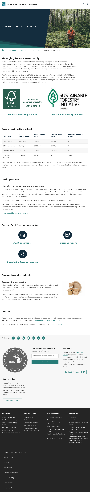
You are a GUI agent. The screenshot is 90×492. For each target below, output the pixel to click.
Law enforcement (75, 420)
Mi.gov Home (8, 457)
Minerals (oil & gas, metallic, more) (56, 430)
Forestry (36, 50)
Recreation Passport (31, 423)
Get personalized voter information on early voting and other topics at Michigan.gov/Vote (78, 439)
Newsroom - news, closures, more (78, 433)
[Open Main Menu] (87, 4)
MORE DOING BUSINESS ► (55, 440)
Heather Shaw (56, 324)
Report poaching (7, 430)
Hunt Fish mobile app (9, 427)
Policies (6, 462)
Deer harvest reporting (9, 420)
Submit (45, 362)
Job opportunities (12, 400)
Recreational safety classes (11, 433)
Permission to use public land (55, 418)
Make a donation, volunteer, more (78, 424)
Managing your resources (18, 50)
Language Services (10, 488)
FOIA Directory (9, 478)
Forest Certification (52, 50)
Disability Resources (11, 473)
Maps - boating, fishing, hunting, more (77, 428)
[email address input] (45, 356)
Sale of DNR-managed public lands (54, 423)
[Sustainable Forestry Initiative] (67, 102)
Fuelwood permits (30, 428)
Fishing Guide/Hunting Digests (9, 424)
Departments (8, 483)
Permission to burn (30, 425)
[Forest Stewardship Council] (22, 102)
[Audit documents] (22, 237)
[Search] (83, 4)
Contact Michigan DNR (75, 372)
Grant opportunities (53, 426)
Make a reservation (30, 420)
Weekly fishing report (9, 417)
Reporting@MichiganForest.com (46, 320)
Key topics (72, 417)
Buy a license (28, 417)
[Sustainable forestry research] (22, 256)
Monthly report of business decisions (56, 435)
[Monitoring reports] (67, 237)
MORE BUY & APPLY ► (32, 431)
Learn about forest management (17, 213)
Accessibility (8, 467)
